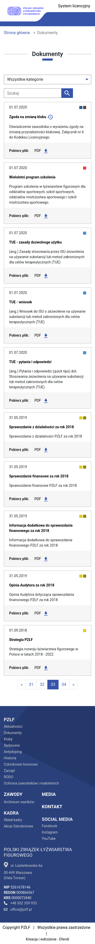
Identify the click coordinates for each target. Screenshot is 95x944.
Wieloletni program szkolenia (32, 177)
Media (49, 794)
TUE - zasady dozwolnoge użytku (35, 242)
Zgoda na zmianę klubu (27, 117)
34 (64, 684)
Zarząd (9, 771)
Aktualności (13, 726)
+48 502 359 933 (20, 903)
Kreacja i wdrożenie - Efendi (47, 939)
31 (31, 684)
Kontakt (52, 806)
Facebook (49, 826)
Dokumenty (13, 733)
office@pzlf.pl (18, 909)
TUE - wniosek (20, 302)
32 (42, 684)
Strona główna (17, 32)
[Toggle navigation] (86, 19)
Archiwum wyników (19, 802)
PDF (41, 151)
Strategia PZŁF (21, 640)
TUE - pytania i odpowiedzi (30, 362)
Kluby (8, 739)
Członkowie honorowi (20, 764)
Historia (10, 758)
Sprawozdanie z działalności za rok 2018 (41, 427)
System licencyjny (74, 6)
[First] (21, 684)
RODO (8, 777)
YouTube (48, 839)
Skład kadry (13, 820)
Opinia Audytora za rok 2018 (31, 585)
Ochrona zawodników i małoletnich (31, 783)
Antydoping (13, 752)
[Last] (73, 684)
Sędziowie (12, 745)
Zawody (13, 794)
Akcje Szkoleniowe (18, 826)
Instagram (50, 832)
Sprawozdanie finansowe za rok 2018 (38, 476)
